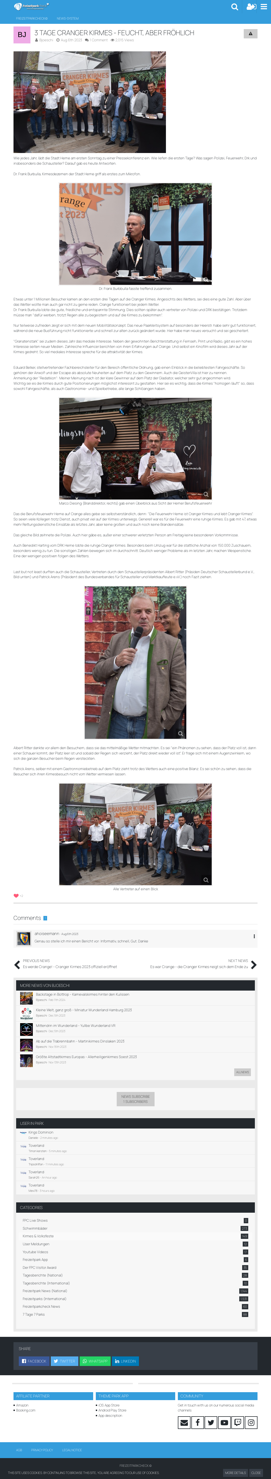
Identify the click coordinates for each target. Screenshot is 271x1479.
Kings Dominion (40, 1123)
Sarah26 (34, 1168)
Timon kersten (38, 1142)
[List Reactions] (18, 886)
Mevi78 (33, 1181)
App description (110, 1405)
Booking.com (25, 1400)
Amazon (22, 1395)
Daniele (33, 1129)
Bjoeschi (61, 977)
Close (256, 1473)
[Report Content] (251, 33)
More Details (235, 1473)
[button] (263, 6)
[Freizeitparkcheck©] (31, 6)
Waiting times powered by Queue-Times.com (135, 1465)
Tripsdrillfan (36, 1155)
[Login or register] (251, 6)
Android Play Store (112, 1400)
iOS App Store (108, 1395)
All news (242, 1064)
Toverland (36, 1137)
